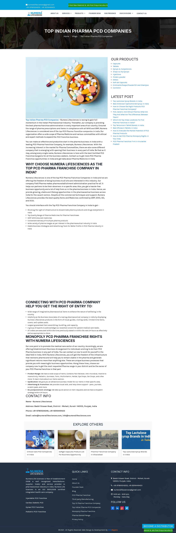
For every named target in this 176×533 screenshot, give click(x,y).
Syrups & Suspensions (122, 69)
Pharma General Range (81, 515)
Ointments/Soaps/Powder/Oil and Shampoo (131, 85)
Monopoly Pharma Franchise (83, 511)
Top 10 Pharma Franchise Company (86, 503)
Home (66, 36)
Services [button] (66, 13)
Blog (74, 491)
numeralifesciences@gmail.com (40, 5)
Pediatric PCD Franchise (36, 512)
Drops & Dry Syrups (121, 72)
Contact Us (142, 13)
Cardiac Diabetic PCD (34, 503)
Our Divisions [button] (126, 13)
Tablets (116, 66)
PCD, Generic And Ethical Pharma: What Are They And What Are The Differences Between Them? (130, 114)
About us (54, 13)
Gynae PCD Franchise (35, 507)
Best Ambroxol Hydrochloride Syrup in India (131, 104)
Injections (117, 74)
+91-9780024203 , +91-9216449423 (40, 7)
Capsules (116, 64)
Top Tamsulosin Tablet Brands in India (128, 125)
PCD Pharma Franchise (81, 495)
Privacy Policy (77, 519)
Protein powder (119, 77)
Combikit (117, 88)
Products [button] (79, 13)
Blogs (74, 36)
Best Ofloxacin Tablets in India (125, 128)
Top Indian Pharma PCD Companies (96, 36)
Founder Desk (95, 13)
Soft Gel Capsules (120, 82)
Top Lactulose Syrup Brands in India (127, 101)
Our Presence (110, 13)
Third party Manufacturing (83, 499)
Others (115, 80)
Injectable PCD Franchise (36, 498)
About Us (75, 483)
